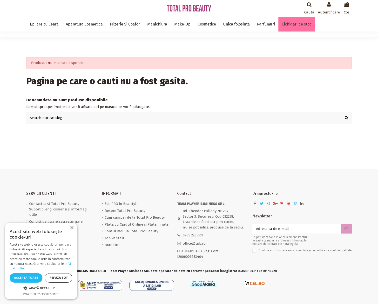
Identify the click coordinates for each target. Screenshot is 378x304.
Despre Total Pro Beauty (125, 211)
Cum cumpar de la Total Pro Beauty (135, 217)
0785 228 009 (193, 235)
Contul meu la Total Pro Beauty (131, 231)
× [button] (72, 228)
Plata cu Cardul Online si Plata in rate (137, 224)
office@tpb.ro (194, 243)
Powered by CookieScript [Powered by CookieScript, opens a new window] (41, 294)
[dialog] (41, 261)
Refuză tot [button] (58, 278)
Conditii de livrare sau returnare (56, 221)
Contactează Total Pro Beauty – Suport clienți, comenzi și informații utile (58, 209)
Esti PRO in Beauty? (121, 204)
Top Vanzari (114, 238)
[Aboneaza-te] (346, 229)
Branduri (112, 245)
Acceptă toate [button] (26, 278)
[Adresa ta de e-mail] (296, 229)
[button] (41, 288)
